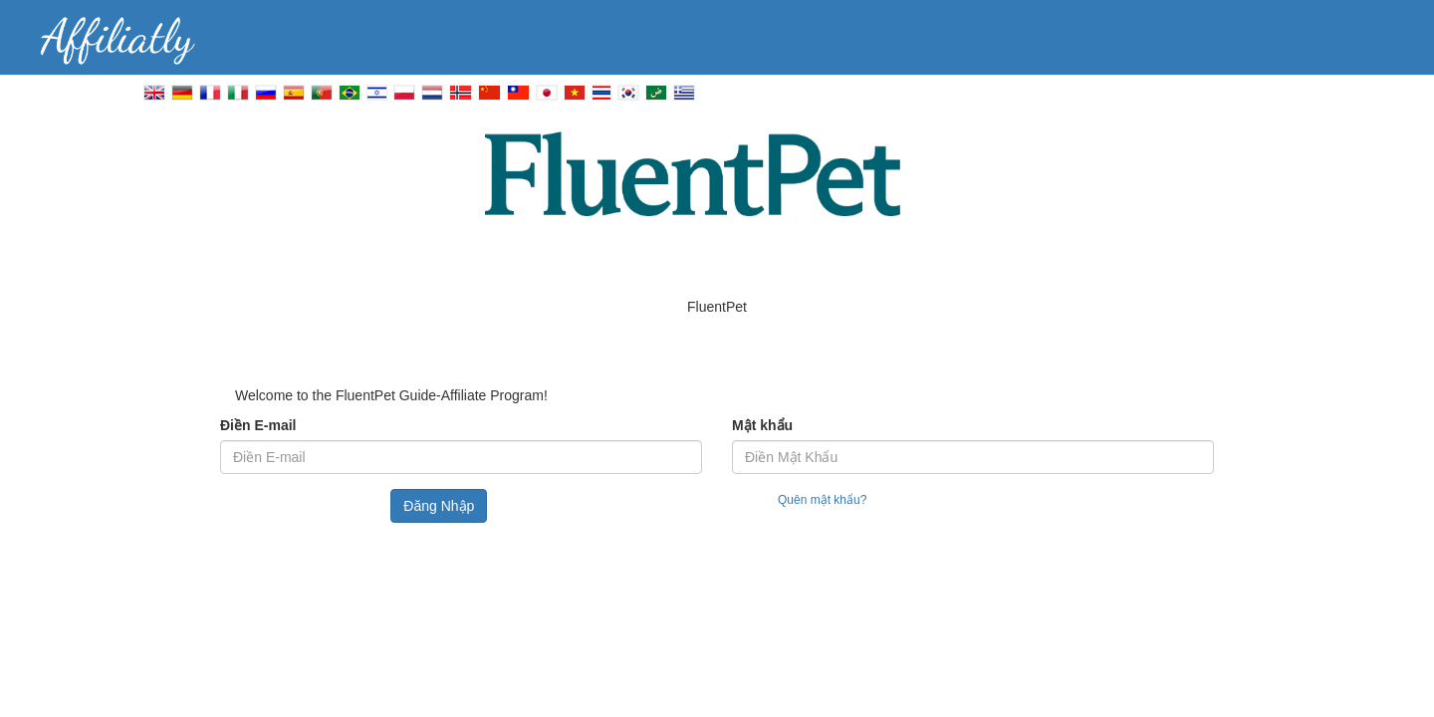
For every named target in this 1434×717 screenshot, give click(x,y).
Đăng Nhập (438, 506)
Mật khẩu (762, 425)
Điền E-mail (258, 425)
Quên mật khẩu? (822, 500)
